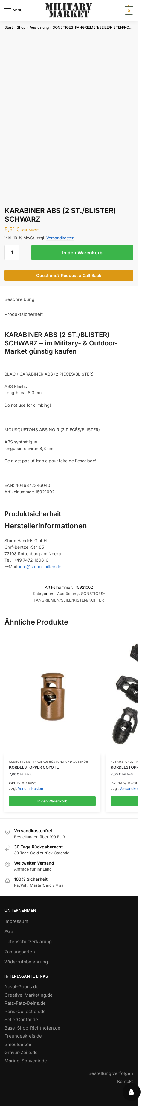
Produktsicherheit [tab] (23, 314)
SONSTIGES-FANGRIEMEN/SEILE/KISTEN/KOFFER (95, 27)
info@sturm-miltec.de (40, 566)
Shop (21, 27)
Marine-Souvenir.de (25, 1061)
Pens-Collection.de (25, 1011)
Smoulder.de (17, 1044)
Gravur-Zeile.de (21, 1052)
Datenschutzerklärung (28, 941)
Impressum (16, 921)
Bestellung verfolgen (110, 1073)
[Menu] (13, 10)
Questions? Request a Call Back (68, 275)
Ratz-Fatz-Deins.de (25, 1003)
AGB (8, 931)
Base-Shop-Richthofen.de (32, 1028)
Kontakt (125, 1081)
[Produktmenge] (11, 252)
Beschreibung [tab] (19, 299)
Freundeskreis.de (23, 1036)
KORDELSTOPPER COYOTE (34, 767)
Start (8, 27)
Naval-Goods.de (21, 986)
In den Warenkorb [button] (52, 801)
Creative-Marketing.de (28, 995)
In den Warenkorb (82, 253)
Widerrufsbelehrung (26, 962)
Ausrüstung (39, 27)
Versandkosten (60, 237)
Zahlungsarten (19, 952)
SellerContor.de (21, 1019)
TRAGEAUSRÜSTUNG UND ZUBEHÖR (60, 761)
